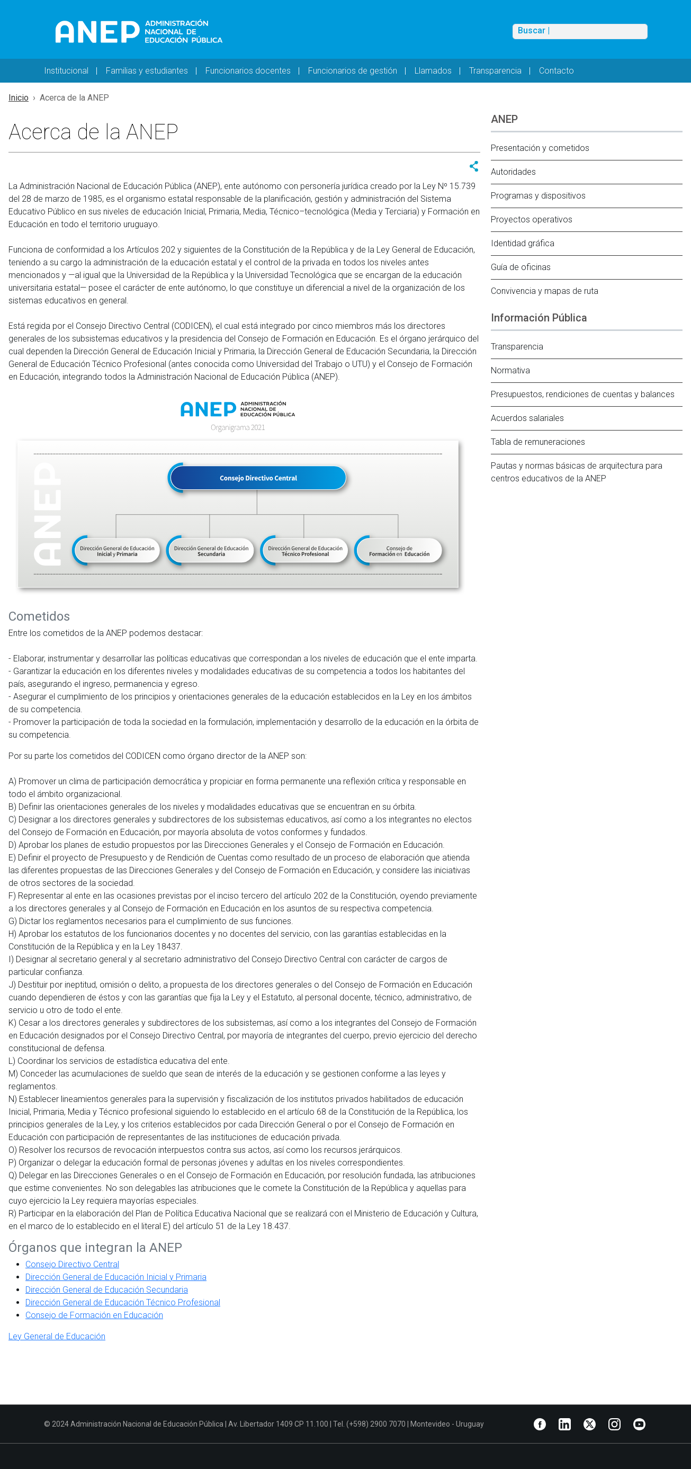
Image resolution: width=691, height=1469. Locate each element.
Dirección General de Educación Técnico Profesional (122, 1302)
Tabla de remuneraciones (538, 442)
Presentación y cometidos (540, 148)
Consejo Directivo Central (72, 1264)
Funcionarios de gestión (352, 71)
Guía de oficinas (521, 267)
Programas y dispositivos (538, 196)
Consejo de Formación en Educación (94, 1315)
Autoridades (513, 172)
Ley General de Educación (56, 1336)
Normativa (510, 370)
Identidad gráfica (522, 243)
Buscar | (534, 30)
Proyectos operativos (531, 219)
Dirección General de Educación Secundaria (106, 1290)
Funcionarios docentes (248, 71)
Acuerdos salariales (527, 418)
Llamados (433, 71)
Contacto (556, 71)
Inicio (18, 98)
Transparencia (495, 71)
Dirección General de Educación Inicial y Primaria (116, 1277)
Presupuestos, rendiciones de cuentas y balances (583, 394)
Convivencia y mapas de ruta (544, 291)
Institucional (66, 71)
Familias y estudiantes (147, 71)
